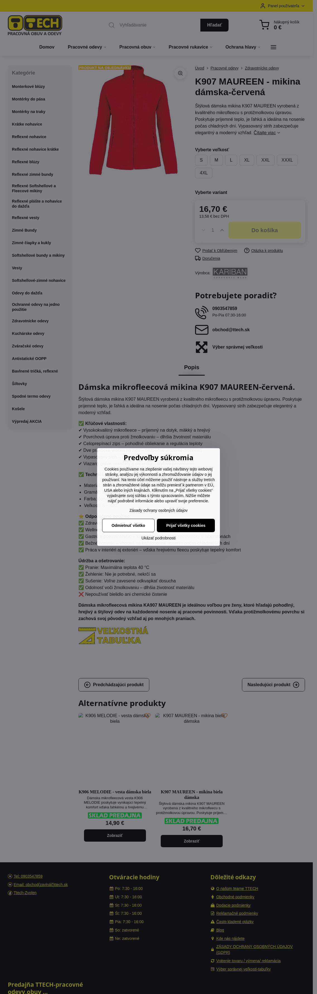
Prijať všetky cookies (186, 525)
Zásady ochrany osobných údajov (158, 510)
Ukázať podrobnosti (158, 538)
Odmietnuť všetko (128, 525)
